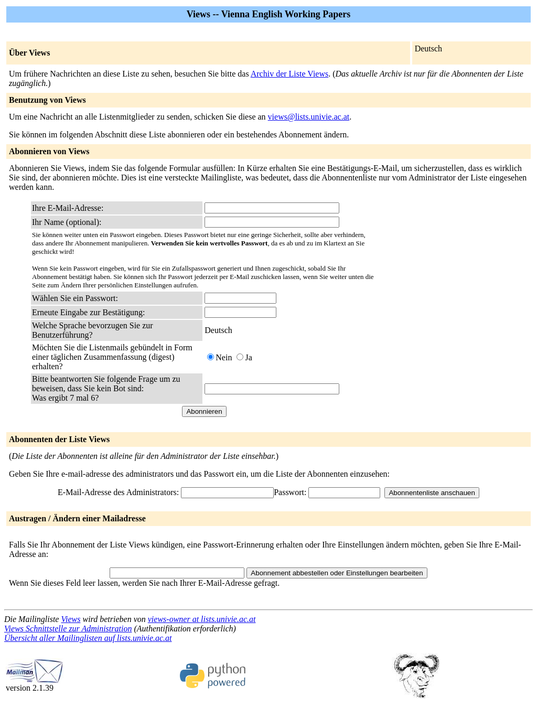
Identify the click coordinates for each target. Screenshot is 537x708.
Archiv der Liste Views (289, 73)
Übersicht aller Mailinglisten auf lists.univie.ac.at (88, 638)
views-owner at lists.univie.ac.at (202, 619)
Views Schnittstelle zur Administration (68, 628)
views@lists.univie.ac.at (309, 116)
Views (70, 619)
